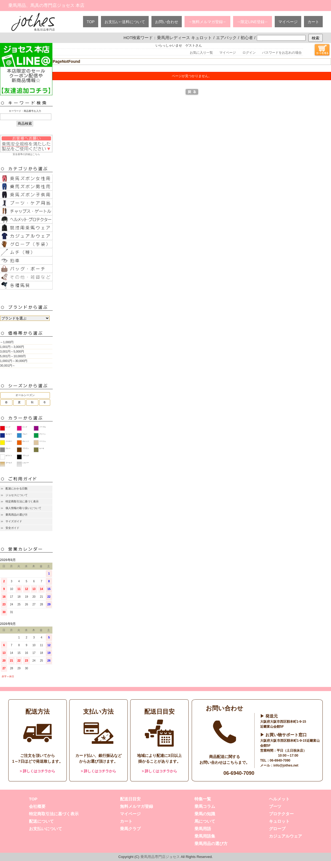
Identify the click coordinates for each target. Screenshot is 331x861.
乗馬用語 (202, 828)
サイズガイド (14, 521)
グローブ (277, 828)
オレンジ (25, 441)
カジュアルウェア (285, 836)
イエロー (9, 441)
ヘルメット (279, 799)
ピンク (24, 427)
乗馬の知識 (204, 813)
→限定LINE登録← (252, 22)
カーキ (41, 448)
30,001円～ (7, 365)
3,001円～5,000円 (12, 351)
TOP (91, 22)
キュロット (279, 821)
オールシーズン (25, 395)
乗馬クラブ (130, 828)
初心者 (247, 37)
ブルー (24, 434)
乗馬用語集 (204, 836)
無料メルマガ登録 (136, 806)
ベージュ (42, 441)
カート (313, 22)
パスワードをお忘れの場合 (282, 53)
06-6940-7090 (238, 773)
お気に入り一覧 (201, 53)
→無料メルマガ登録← (207, 22)
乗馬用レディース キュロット (184, 37)
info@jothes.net (285, 765)
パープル (42, 427)
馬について (204, 821)
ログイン (249, 53)
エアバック (226, 37)
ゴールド (9, 463)
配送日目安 (130, 799)
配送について (41, 821)
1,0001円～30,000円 (13, 360)
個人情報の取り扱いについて (23, 508)
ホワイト (9, 455)
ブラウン (25, 448)
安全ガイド (12, 527)
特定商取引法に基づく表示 (22, 501)
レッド (8, 427)
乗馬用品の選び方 (17, 514)
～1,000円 (7, 342)
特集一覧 (202, 799)
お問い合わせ (166, 22)
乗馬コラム (204, 806)
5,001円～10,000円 (13, 356)
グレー (8, 448)
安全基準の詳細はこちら (26, 145)
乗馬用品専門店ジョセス (160, 857)
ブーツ (275, 806)
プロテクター (281, 813)
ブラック (25, 455)
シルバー (25, 463)
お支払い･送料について (125, 22)
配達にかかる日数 (17, 488)
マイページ (288, 22)
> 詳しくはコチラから (37, 771)
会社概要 (37, 806)
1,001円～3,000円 (12, 346)
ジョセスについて (17, 495)
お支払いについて (45, 828)
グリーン (42, 434)
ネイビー (9, 434)
